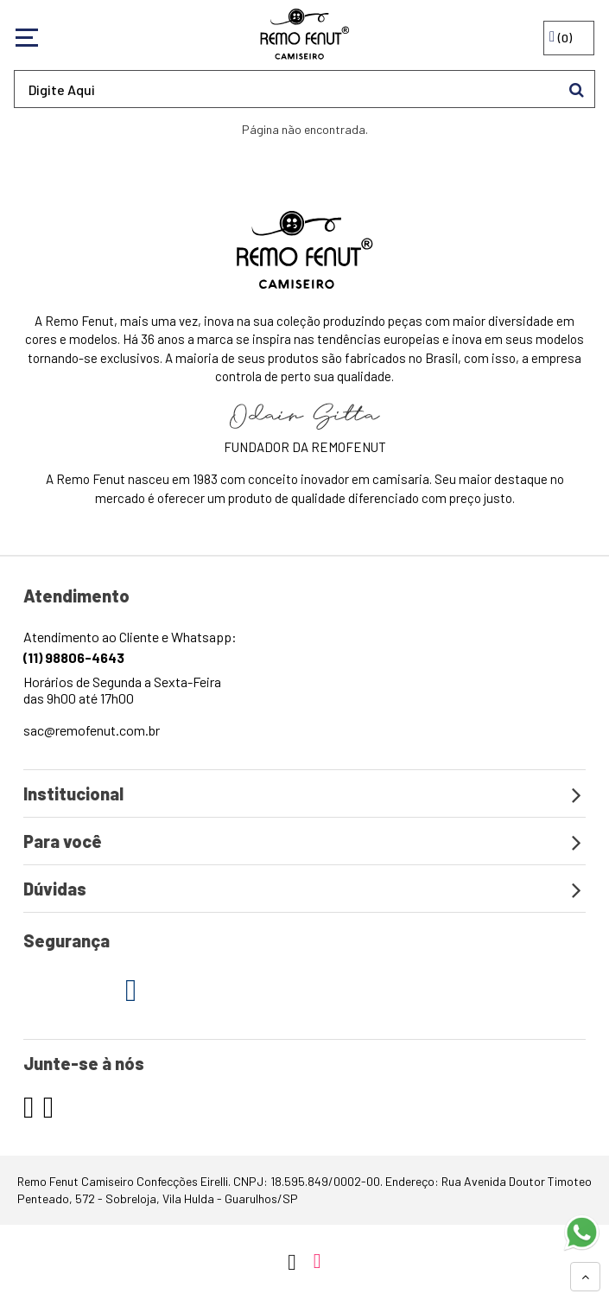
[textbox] (304, 89)
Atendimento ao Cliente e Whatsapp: (130, 647)
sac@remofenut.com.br (91, 730)
